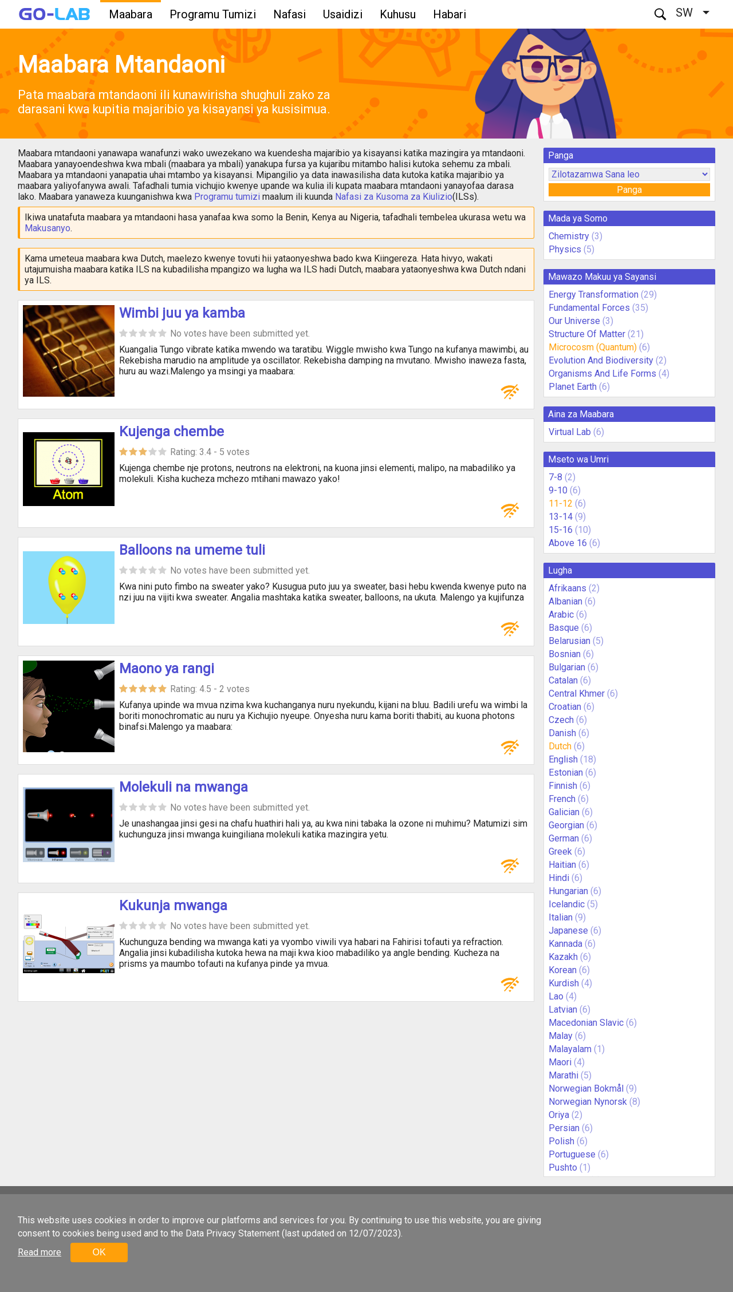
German (564, 838)
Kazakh (563, 956)
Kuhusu (398, 14)
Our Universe (574, 320)
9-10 (558, 490)
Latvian (563, 1009)
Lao (556, 996)
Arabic (561, 614)
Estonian (566, 772)
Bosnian (565, 654)
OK (98, 1252)
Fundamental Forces (589, 307)
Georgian (566, 825)
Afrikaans (567, 588)
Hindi (559, 877)
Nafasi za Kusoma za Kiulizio (393, 196)
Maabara (130, 14)
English (563, 759)
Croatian (565, 706)
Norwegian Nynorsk (588, 1101)
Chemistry (569, 236)
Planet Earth (573, 386)
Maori (560, 1062)
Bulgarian (567, 667)
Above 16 (568, 543)
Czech (561, 719)
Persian (564, 1128)
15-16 (561, 529)
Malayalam (570, 1049)
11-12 (561, 503)
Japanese (568, 930)
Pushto (563, 1167)
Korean (563, 970)
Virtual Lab (570, 431)
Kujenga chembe (171, 432)
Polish (561, 1141)
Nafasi (289, 14)
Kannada (565, 943)
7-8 (555, 477)
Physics (565, 249)
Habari (449, 14)
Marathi (563, 1075)
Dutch (560, 746)
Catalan (563, 680)
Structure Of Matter (587, 334)
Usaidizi (342, 14)
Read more (39, 1252)
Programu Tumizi (213, 14)
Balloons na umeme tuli (192, 550)
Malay (561, 1035)
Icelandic (567, 904)
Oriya (559, 1114)
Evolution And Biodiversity (601, 360)
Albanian (565, 601)
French (562, 798)
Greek (560, 851)
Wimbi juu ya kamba (182, 313)
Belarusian (569, 640)
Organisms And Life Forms (602, 373)
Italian (561, 917)
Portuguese (572, 1154)
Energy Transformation (594, 294)
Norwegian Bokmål (586, 1088)
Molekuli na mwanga (183, 787)
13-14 (561, 516)
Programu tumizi (227, 196)
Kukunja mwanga (173, 906)
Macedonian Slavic (586, 1022)
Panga (629, 189)
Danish (562, 733)
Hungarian (568, 891)
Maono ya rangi (166, 669)
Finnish (563, 785)
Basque (564, 627)
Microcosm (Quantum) (593, 347)
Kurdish (564, 983)
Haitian (562, 864)
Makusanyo (47, 228)
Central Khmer (577, 693)
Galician (564, 812)
